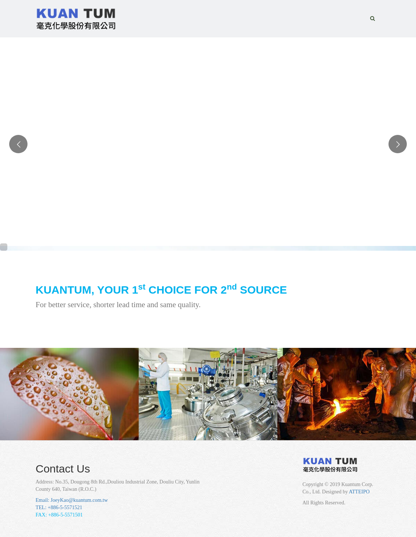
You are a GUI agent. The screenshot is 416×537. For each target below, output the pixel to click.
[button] (372, 18)
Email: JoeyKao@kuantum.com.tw (72, 500)
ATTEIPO (359, 491)
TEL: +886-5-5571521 (59, 507)
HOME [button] (187, 12)
